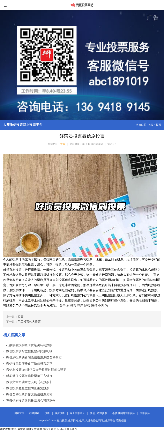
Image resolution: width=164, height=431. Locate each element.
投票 (158, 124)
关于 (62, 305)
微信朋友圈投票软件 (123, 413)
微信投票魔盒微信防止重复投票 (27, 388)
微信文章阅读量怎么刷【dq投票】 (29, 382)
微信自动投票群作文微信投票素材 (29, 394)
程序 (80, 305)
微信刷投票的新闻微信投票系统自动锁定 (34, 357)
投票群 (38, 429)
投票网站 (34, 413)
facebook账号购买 (67, 429)
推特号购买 (49, 429)
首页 (150, 124)
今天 (101, 305)
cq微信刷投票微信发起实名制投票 (29, 345)
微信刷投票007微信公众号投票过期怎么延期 (36, 369)
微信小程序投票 (98, 413)
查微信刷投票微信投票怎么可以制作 (30, 400)
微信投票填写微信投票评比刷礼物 (29, 351)
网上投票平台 (77, 413)
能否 (87, 305)
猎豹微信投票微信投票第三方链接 (29, 376)
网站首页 (19, 413)
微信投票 (74, 259)
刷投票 (17, 269)
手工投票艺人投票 (29, 321)
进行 (94, 305)
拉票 (20, 316)
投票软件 (145, 413)
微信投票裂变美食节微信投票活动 (29, 363)
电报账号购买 (25, 429)
